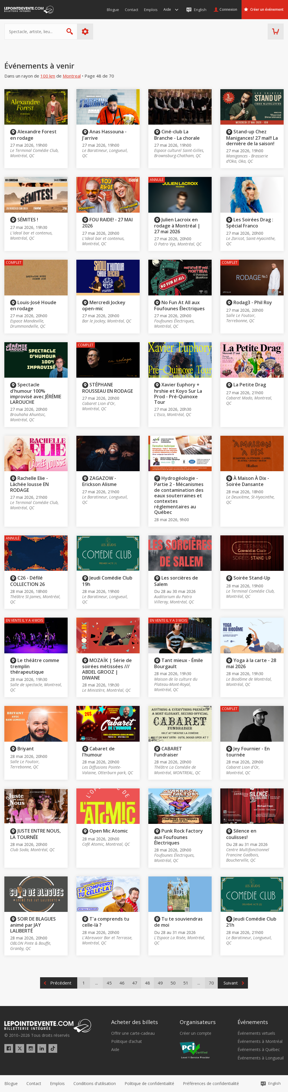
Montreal (72, 76)
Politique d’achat (126, 1041)
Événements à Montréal (259, 1041)
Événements (252, 1022)
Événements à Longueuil (260, 1058)
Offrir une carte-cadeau (133, 1033)
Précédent (60, 983)
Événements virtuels (256, 1033)
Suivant (231, 983)
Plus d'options (85, 32)
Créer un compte (195, 1033)
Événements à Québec (258, 1049)
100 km (47, 76)
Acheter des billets (134, 1022)
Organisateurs (198, 1022)
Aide (115, 1049)
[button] (211, 1083)
